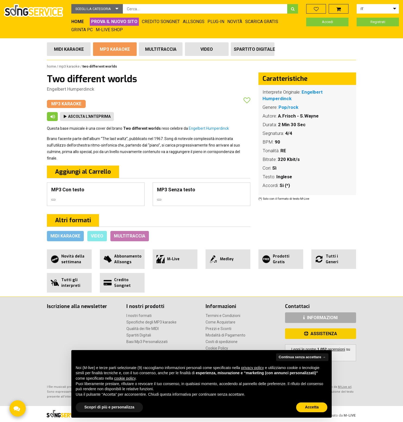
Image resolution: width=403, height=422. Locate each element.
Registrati (377, 22)
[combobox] (205, 9)
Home (52, 66)
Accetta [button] (312, 407)
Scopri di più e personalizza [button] (109, 407)
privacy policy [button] (252, 368)
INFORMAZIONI (320, 317)
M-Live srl (344, 387)
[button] (97, 9)
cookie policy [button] (125, 378)
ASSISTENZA (320, 333)
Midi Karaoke (69, 49)
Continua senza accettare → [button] (302, 357)
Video (206, 49)
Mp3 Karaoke (115, 49)
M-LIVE (350, 415)
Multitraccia (161, 49)
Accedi (327, 22)
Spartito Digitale (254, 49)
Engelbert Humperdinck (70, 89)
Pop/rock (288, 107)
